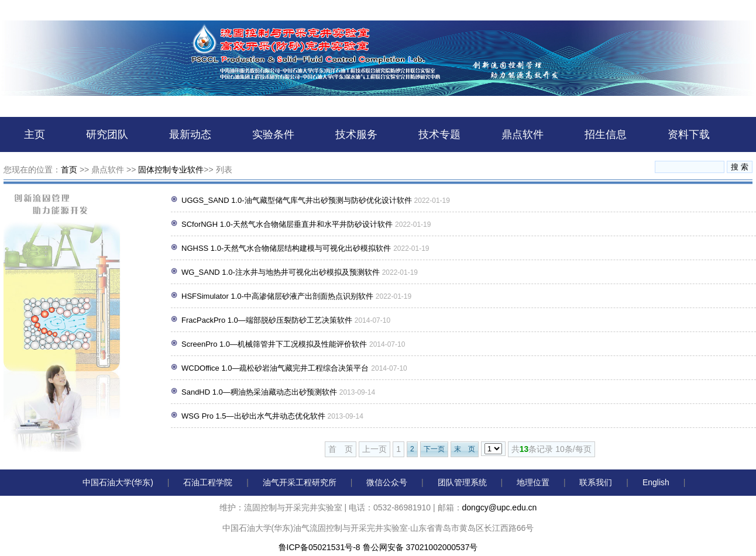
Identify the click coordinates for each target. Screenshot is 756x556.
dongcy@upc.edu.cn (499, 507)
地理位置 (533, 482)
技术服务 (356, 134)
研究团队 (107, 134)
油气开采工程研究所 (299, 482)
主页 (34, 134)
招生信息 (606, 134)
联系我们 (595, 482)
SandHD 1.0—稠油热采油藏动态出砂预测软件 (259, 392)
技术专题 (439, 134)
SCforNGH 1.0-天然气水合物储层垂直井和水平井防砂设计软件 (287, 224)
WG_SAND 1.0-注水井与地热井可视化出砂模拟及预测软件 (280, 272)
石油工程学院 (207, 482)
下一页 (434, 449)
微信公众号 (386, 482)
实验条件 (273, 134)
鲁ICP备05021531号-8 (319, 547)
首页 (69, 169)
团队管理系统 (462, 482)
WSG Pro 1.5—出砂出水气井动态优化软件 (253, 416)
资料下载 (689, 134)
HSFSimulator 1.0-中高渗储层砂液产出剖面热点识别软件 (277, 296)
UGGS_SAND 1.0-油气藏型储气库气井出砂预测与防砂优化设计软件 (296, 200)
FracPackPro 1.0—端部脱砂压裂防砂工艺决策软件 (266, 320)
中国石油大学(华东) (118, 482)
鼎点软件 (522, 134)
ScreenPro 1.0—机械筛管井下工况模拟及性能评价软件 (274, 344)
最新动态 (190, 134)
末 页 (464, 449)
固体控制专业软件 (171, 169)
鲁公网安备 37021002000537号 (420, 547)
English (655, 482)
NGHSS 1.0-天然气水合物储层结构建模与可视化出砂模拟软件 (286, 248)
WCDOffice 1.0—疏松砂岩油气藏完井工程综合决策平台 (275, 368)
